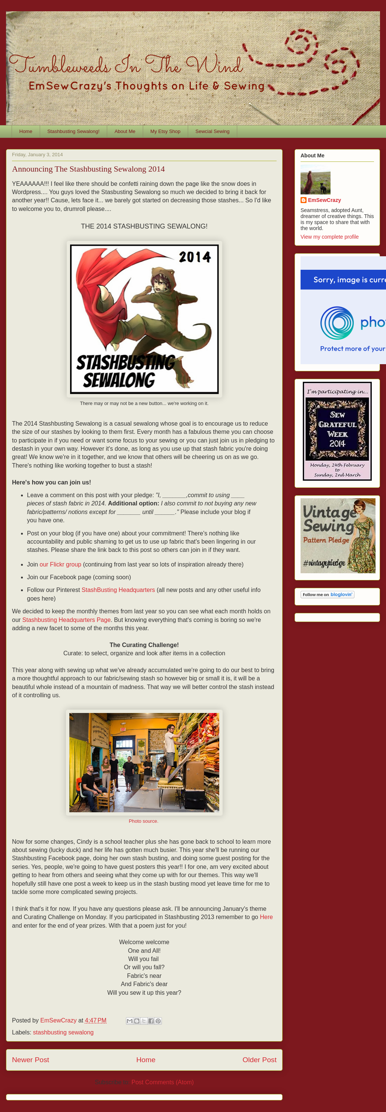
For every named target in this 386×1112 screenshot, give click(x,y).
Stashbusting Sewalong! (73, 131)
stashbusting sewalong (63, 1032)
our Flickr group (60, 564)
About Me (125, 131)
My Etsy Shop (165, 131)
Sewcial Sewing (213, 131)
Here (266, 917)
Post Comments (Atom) (163, 1082)
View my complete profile (330, 237)
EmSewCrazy (324, 200)
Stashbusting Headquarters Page (66, 620)
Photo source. (144, 821)
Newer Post (30, 1060)
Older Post (259, 1060)
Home (26, 131)
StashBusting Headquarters (118, 590)
